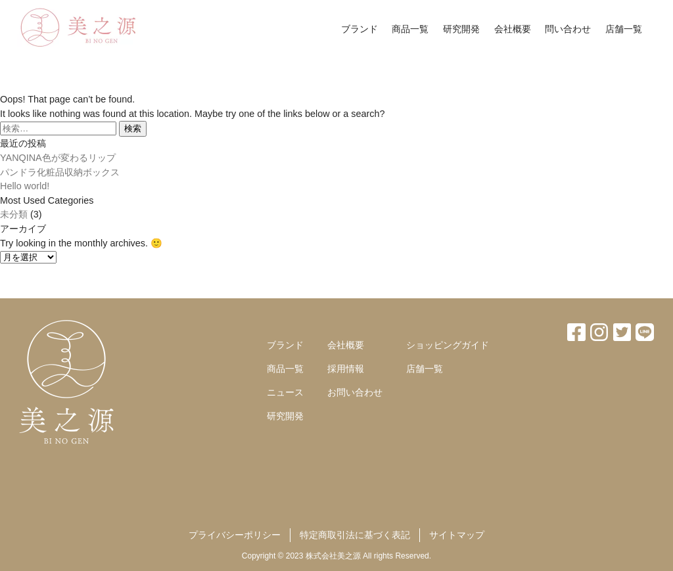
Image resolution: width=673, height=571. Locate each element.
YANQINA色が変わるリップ (58, 157)
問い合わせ (568, 29)
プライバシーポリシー (235, 535)
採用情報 (345, 368)
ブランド (359, 29)
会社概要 (512, 29)
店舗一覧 (623, 29)
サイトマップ (456, 535)
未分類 (14, 214)
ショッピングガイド (447, 345)
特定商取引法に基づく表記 (355, 535)
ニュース (285, 392)
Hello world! (24, 186)
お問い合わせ (355, 392)
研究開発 (461, 29)
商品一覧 (410, 29)
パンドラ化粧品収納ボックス (60, 172)
